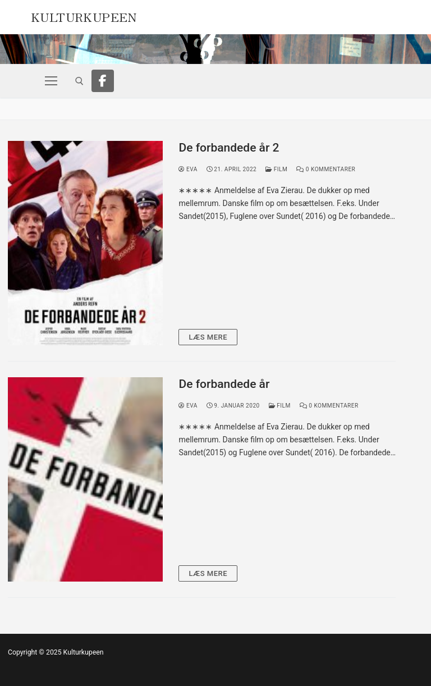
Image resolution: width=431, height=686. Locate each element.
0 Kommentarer (325, 169)
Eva (187, 169)
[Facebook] (102, 81)
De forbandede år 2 (228, 147)
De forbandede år (223, 384)
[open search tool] (79, 81)
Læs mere (208, 337)
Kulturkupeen (84, 15)
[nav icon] (51, 81)
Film (276, 169)
